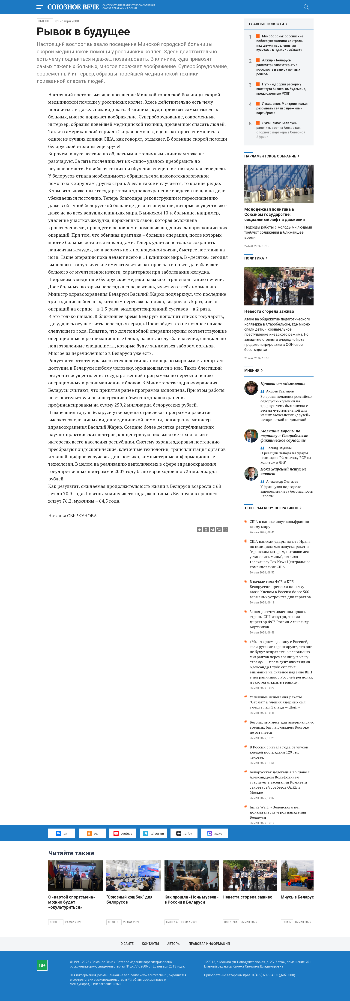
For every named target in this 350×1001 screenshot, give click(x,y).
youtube (123, 833)
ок (92, 833)
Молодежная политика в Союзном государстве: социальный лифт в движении (274, 214)
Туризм (286, 922)
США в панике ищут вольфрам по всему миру (279, 524)
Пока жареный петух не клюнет (283, 471)
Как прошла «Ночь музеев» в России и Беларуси (191, 900)
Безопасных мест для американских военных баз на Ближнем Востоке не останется (282, 727)
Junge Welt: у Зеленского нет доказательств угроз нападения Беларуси (278, 812)
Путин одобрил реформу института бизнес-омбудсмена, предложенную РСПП (281, 88)
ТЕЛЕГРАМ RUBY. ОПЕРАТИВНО (271, 508)
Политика (254, 258)
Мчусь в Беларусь (298, 897)
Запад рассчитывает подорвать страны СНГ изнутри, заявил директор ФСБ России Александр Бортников (279, 619)
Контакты (150, 944)
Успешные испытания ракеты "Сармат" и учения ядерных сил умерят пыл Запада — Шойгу (277, 702)
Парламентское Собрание (270, 156)
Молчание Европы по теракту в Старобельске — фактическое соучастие (286, 435)
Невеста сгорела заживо (269, 311)
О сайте (127, 944)
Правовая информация (209, 944)
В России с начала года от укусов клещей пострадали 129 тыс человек (279, 752)
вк (61, 833)
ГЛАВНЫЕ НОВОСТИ (266, 24)
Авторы (173, 944)
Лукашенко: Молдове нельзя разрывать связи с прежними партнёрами (282, 108)
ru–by (184, 833)
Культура (172, 922)
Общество (45, 21)
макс (214, 833)
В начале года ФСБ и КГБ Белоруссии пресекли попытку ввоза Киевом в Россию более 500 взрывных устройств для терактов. (281, 589)
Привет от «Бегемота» (282, 383)
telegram (153, 833)
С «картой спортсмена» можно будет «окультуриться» (71, 902)
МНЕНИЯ (251, 370)
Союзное (56, 922)
